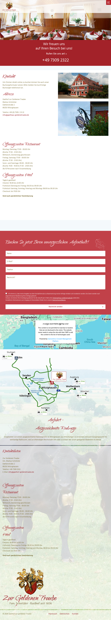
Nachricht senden (55, 306)
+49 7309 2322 (55, 60)
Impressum (52, 614)
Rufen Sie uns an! (55, 54)
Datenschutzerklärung (58, 300)
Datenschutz (64, 614)
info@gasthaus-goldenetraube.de (16, 115)
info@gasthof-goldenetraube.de (21, 472)
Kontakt (75, 614)
